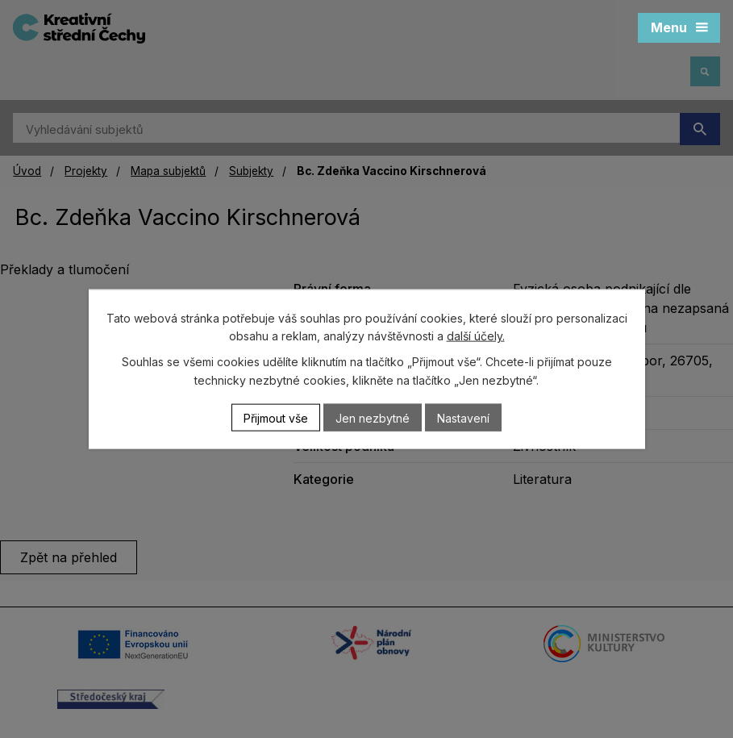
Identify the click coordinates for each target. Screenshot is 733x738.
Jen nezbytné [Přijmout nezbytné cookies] (372, 417)
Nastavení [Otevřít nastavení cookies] (463, 417)
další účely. (476, 336)
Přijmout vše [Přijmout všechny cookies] (276, 417)
